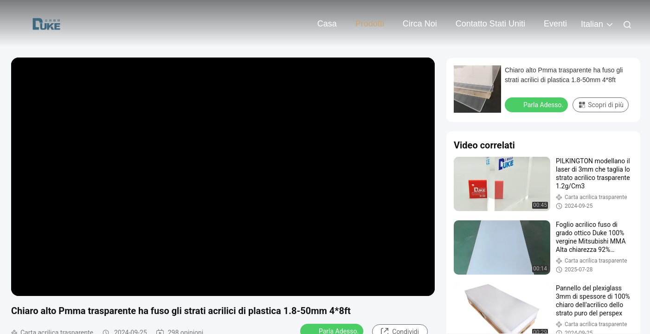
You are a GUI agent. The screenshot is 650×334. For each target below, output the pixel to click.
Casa (327, 23)
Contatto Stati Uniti (490, 23)
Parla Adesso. (537, 104)
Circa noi (420, 23)
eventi (555, 23)
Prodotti (369, 23)
